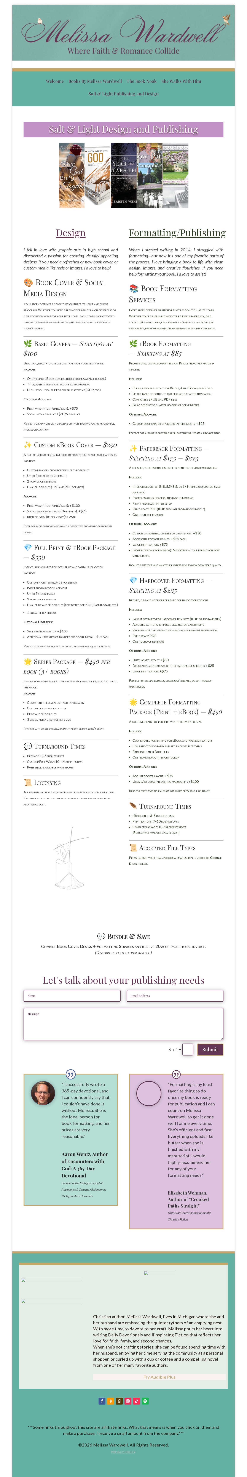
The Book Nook (142, 81)
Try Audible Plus (159, 1376)
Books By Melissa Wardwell (95, 81)
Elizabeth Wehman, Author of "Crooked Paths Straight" (188, 1199)
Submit (210, 1049)
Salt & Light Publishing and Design (124, 93)
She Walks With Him (181, 81)
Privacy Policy (123, 1452)
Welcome (55, 81)
